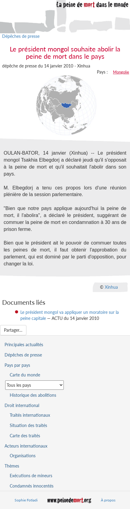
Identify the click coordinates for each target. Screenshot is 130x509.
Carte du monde (25, 374)
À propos (108, 500)
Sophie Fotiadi (26, 500)
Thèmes (12, 465)
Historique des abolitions (33, 395)
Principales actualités (24, 344)
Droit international (22, 405)
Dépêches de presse (20, 36)
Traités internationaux (30, 415)
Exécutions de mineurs (31, 475)
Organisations (23, 455)
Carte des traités (25, 435)
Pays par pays (17, 365)
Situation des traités (28, 425)
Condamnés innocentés (31, 485)
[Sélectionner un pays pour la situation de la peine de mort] (34, 385)
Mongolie (121, 72)
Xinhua (111, 286)
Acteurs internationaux (26, 445)
